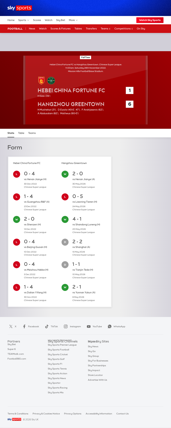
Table (21, 133)
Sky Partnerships (97, 370)
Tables (78, 28)
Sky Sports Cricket (58, 361)
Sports (23, 20)
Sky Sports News (57, 385)
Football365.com (17, 361)
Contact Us (122, 413)
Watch (48, 20)
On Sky (141, 28)
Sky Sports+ (54, 389)
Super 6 (12, 351)
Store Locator (95, 380)
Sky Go (92, 356)
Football (15, 28)
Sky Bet (60, 20)
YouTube (94, 326)
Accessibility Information (99, 413)
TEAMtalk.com (16, 356)
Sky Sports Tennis (57, 375)
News (32, 28)
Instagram (71, 326)
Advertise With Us (97, 385)
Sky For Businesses (98, 365)
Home (11, 20)
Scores (37, 20)
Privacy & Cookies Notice (46, 413)
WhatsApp (115, 326)
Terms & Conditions (18, 413)
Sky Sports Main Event (60, 346)
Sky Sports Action (57, 380)
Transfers (91, 28)
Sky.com (92, 346)
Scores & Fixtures (61, 28)
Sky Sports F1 (55, 370)
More (73, 20)
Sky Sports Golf (56, 365)
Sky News (93, 351)
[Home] (20, 8)
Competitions (123, 28)
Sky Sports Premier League (62, 351)
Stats (11, 133)
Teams (106, 28)
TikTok (51, 326)
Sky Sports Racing (57, 394)
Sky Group (93, 361)
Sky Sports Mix (56, 399)
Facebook (30, 326)
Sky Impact (94, 375)
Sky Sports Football (58, 356)
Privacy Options (72, 413)
